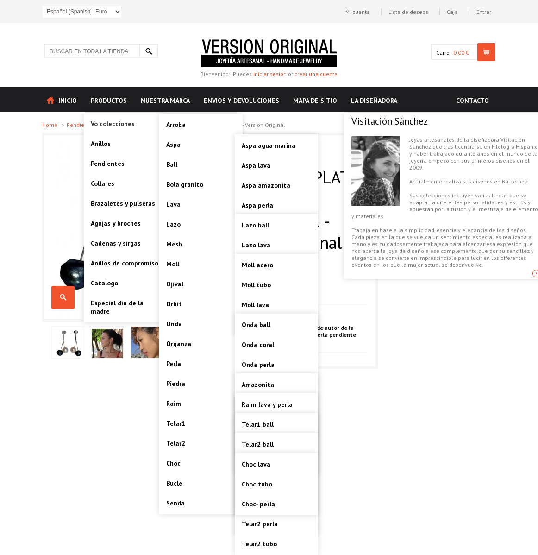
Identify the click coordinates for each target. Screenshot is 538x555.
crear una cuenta (316, 73)
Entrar (483, 11)
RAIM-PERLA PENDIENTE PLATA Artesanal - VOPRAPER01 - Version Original (63, 297)
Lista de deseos (408, 11)
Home (50, 124)
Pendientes (82, 124)
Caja (452, 11)
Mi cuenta (357, 11)
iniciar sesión (270, 73)
